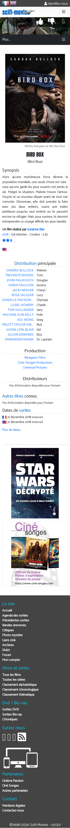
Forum (6, 655)
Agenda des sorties (15, 615)
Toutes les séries (13, 680)
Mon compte (11, 660)
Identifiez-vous (56, 4)
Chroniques (10, 719)
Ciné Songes (10, 786)
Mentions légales (13, 806)
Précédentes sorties (15, 620)
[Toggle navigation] (64, 12)
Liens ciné (8, 640)
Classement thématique (18, 695)
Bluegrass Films (35, 357)
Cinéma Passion (12, 781)
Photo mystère (12, 635)
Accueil (7, 610)
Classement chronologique (20, 689)
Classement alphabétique (19, 685)
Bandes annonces (14, 625)
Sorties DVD (10, 709)
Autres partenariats (15, 791)
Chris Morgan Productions (35, 363)
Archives (8, 645)
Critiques (8, 630)
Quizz (6, 650)
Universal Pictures (35, 367)
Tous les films (11, 675)
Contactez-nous (13, 810)
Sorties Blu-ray (12, 714)
